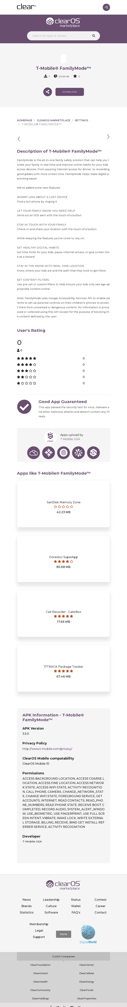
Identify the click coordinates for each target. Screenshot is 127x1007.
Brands (26, 892)
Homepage (24, 120)
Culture (51, 892)
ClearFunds (86, 976)
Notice (86, 1002)
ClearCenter (86, 951)
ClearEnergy (86, 968)
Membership (38, 910)
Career (100, 892)
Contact (101, 899)
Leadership (51, 886)
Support (39, 923)
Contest (101, 886)
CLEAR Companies (63, 943)
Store (63, 920)
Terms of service (68, 1002)
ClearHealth (40, 968)
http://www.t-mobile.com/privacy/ (47, 735)
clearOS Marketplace (53, 120)
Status (76, 886)
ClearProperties (86, 985)
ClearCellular (86, 959)
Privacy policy (46, 1002)
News (26, 886)
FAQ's (76, 899)
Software (51, 899)
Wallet (76, 892)
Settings (81, 120)
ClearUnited (40, 959)
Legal (39, 917)
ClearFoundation (40, 951)
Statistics (27, 899)
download (69, 91)
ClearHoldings (40, 985)
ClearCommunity (40, 976)
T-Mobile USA (70, 426)
